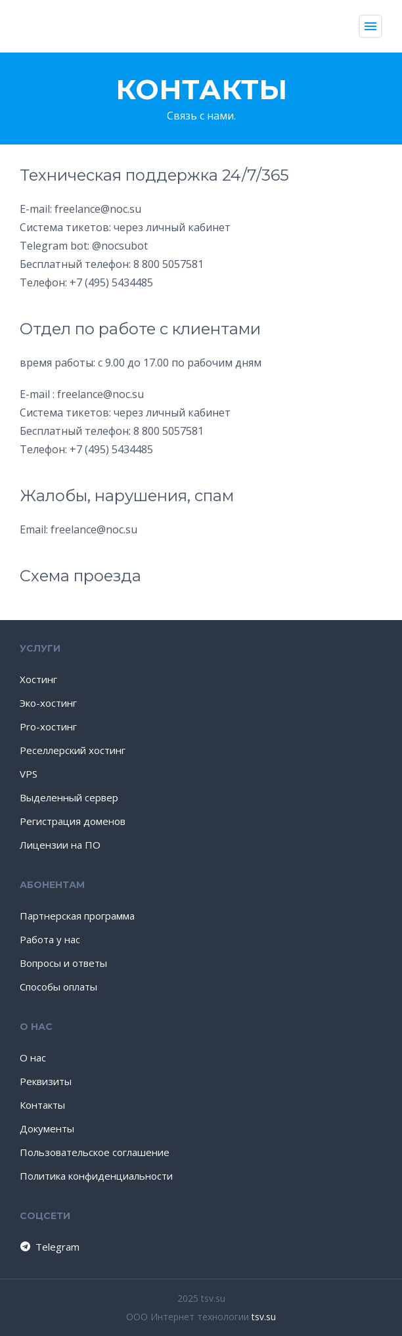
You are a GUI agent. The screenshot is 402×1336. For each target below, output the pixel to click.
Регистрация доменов (72, 821)
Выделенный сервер (69, 797)
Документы (47, 1128)
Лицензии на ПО (60, 844)
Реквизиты (46, 1081)
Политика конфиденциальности (96, 1175)
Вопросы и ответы (63, 962)
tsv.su (264, 1316)
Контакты (42, 1104)
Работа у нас (50, 939)
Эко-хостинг (48, 702)
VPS (28, 773)
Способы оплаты (58, 986)
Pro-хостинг (48, 726)
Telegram (48, 1246)
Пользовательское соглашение (94, 1152)
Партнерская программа (77, 915)
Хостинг (38, 679)
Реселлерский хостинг (72, 750)
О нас (33, 1057)
